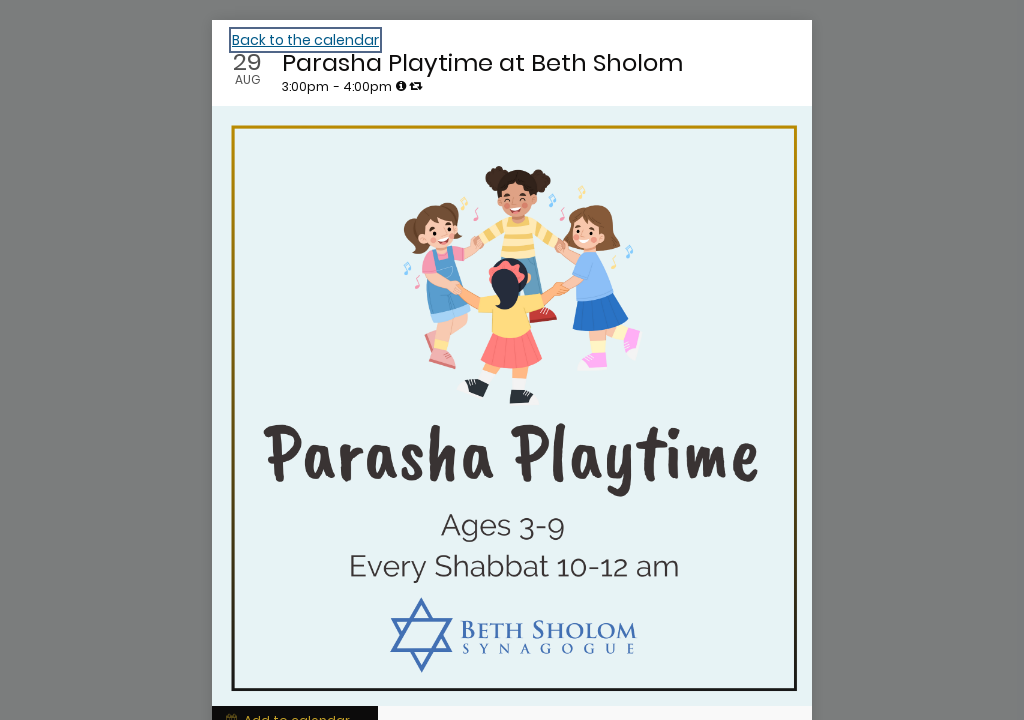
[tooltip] (401, 86)
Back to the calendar (305, 40)
